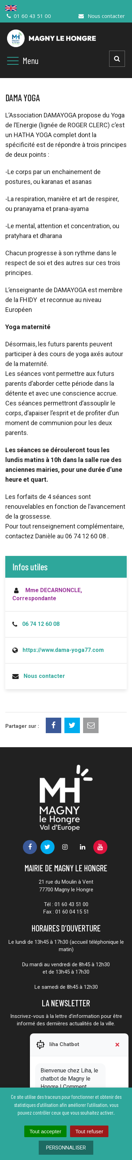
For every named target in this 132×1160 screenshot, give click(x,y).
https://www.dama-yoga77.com (63, 650)
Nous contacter (101, 15)
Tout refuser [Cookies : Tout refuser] (89, 1131)
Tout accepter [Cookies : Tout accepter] (45, 1131)
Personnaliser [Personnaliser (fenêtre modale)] (66, 1148)
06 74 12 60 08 (40, 624)
